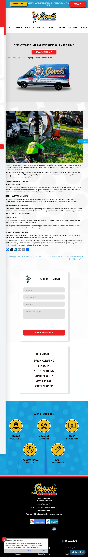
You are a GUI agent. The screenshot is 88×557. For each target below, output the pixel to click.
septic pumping (26, 177)
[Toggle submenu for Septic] (21, 27)
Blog (13, 58)
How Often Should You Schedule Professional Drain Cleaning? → (65, 258)
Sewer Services (44, 386)
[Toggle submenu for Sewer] (13, 27)
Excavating (44, 366)
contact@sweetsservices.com (46, 507)
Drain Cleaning (44, 361)
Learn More (36, 547)
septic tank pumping (36, 192)
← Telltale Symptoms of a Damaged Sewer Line (23, 257)
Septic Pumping (44, 371)
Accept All (42, 551)
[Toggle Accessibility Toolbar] (4, 539)
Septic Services (44, 376)
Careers (18, 554)
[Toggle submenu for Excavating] (46, 27)
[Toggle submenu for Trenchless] (33, 27)
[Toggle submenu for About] (55, 27)
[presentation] (44, 324)
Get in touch (9, 245)
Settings (30, 551)
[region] (26, 546)
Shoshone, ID (70, 548)
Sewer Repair (44, 381)
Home (7, 58)
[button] (3, 4)
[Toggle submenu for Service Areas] (78, 27)
